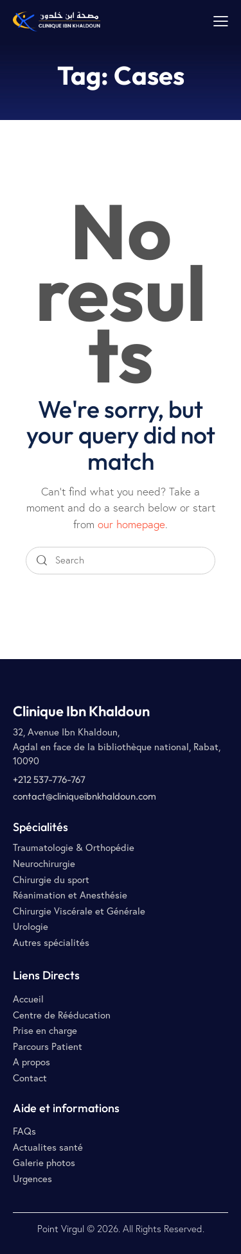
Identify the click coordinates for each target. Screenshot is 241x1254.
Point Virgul (60, 1229)
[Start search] (42, 560)
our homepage (131, 524)
